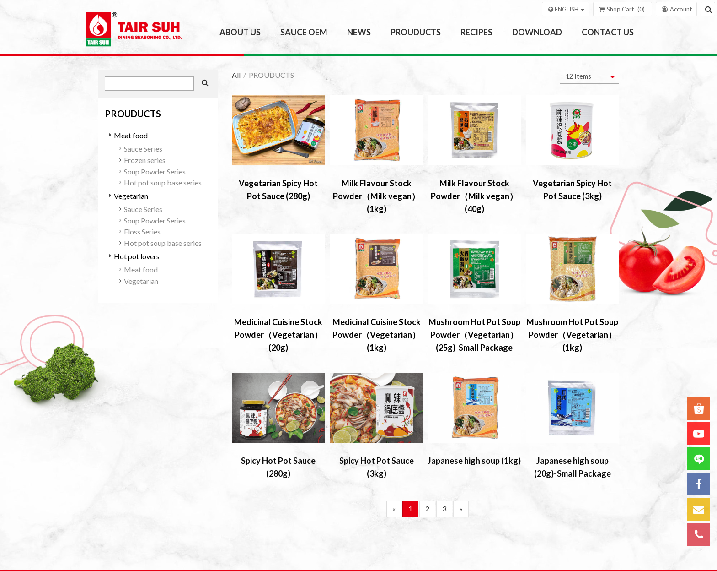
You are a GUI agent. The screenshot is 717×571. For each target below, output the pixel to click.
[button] (565, 9)
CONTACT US (608, 32)
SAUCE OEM (303, 32)
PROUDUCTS (416, 32)
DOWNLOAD (537, 32)
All (236, 75)
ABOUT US (240, 32)
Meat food (131, 135)
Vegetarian (131, 195)
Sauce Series (143, 148)
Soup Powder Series (155, 171)
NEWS (359, 32)
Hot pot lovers (137, 256)
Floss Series (142, 231)
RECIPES (476, 32)
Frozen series (145, 160)
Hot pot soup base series (163, 182)
